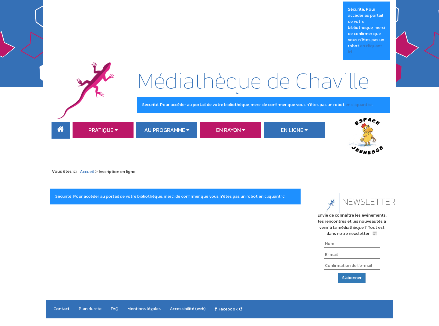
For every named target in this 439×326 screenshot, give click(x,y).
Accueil (60, 130)
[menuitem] (61, 130)
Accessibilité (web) (187, 309)
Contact (61, 309)
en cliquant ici (365, 49)
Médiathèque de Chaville (253, 80)
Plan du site (90, 309)
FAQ (114, 309)
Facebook (228, 309)
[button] (103, 130)
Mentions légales (144, 309)
